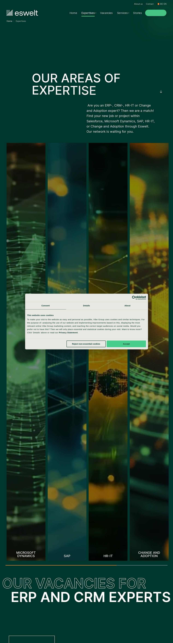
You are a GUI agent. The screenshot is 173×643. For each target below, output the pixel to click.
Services (122, 13)
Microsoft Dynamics (15, 579)
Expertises (88, 13)
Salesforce (10, 593)
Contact (150, 4)
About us (138, 4)
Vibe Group (54, 579)
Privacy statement (86, 632)
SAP (6, 586)
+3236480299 (146, 591)
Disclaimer (80, 637)
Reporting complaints (64, 632)
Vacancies (106, 13)
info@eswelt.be (146, 596)
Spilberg (52, 593)
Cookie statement (107, 632)
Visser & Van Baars (58, 586)
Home (73, 13)
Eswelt (51, 600)
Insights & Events (100, 607)
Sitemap (93, 637)
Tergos (51, 607)
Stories (137, 13)
